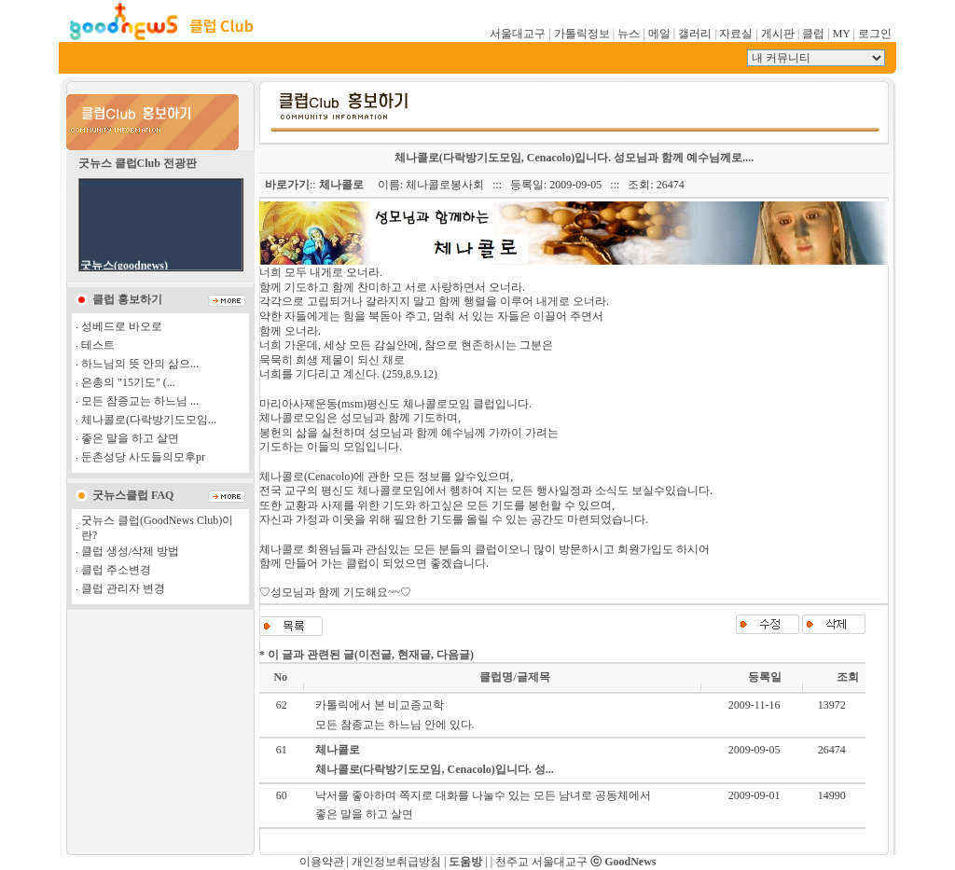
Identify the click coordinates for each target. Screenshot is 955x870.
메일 (659, 33)
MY (842, 33)
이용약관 (321, 861)
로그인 (875, 33)
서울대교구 (518, 33)
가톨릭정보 (582, 33)
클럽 (813, 33)
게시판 (778, 33)
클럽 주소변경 (116, 569)
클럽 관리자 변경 (123, 588)
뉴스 (628, 33)
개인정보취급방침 (396, 861)
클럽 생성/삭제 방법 (130, 551)
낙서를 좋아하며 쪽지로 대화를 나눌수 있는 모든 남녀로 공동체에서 (483, 795)
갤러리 (695, 33)
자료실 (736, 33)
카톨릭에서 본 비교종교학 (379, 704)
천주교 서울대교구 (541, 861)
